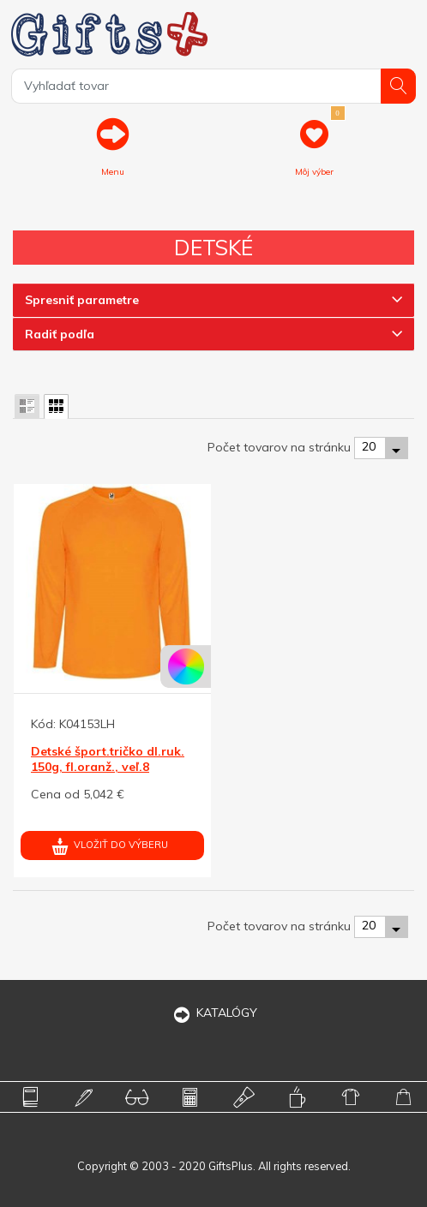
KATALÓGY (213, 1012)
